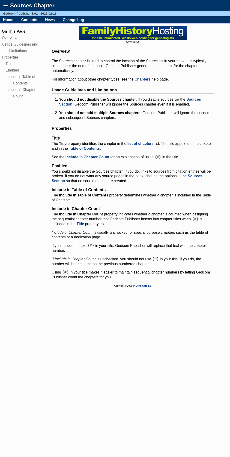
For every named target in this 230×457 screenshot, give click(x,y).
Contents (29, 20)
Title (9, 64)
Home (8, 20)
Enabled (12, 70)
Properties (10, 57)
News (50, 20)
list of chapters (140, 144)
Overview (9, 38)
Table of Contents (84, 148)
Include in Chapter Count (87, 157)
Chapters (142, 79)
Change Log (73, 20)
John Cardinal (144, 288)
